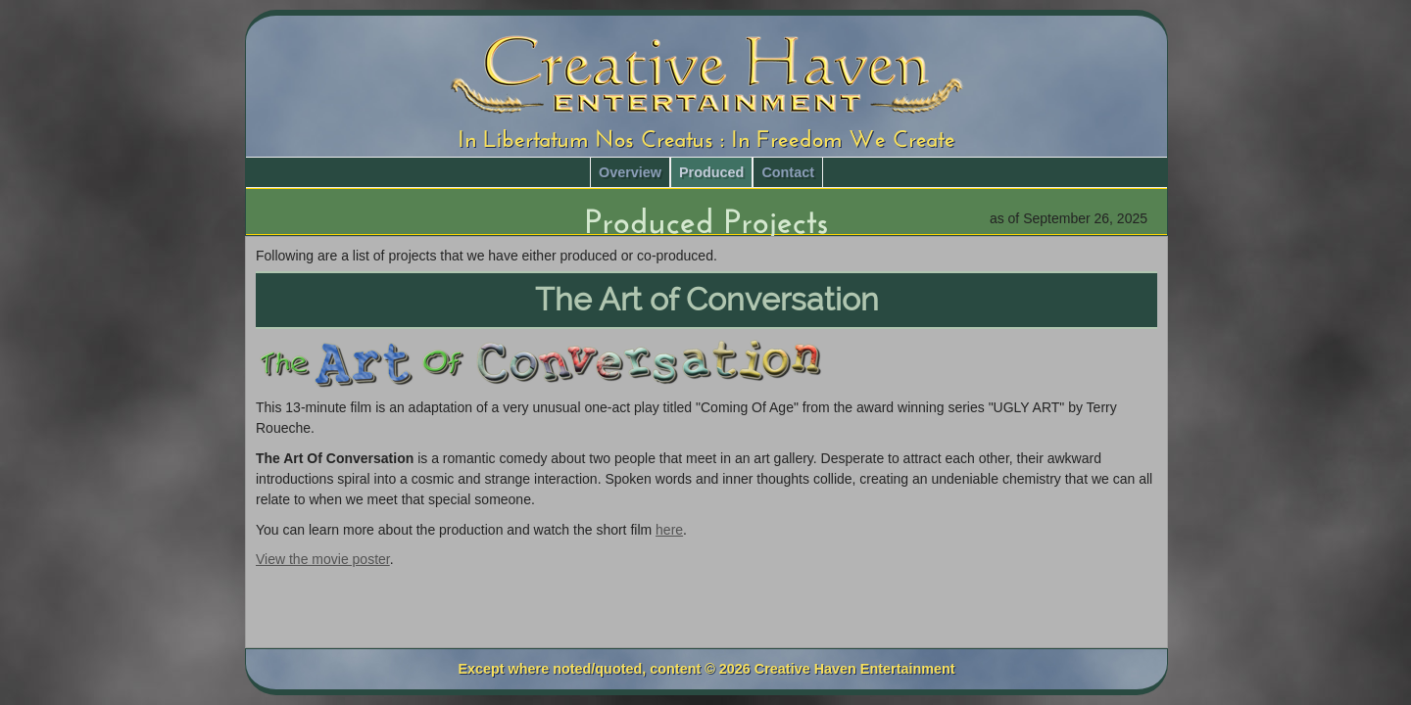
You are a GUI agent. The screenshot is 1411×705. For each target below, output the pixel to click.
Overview (630, 172)
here (669, 530)
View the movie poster (323, 559)
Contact (787, 172)
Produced (711, 172)
